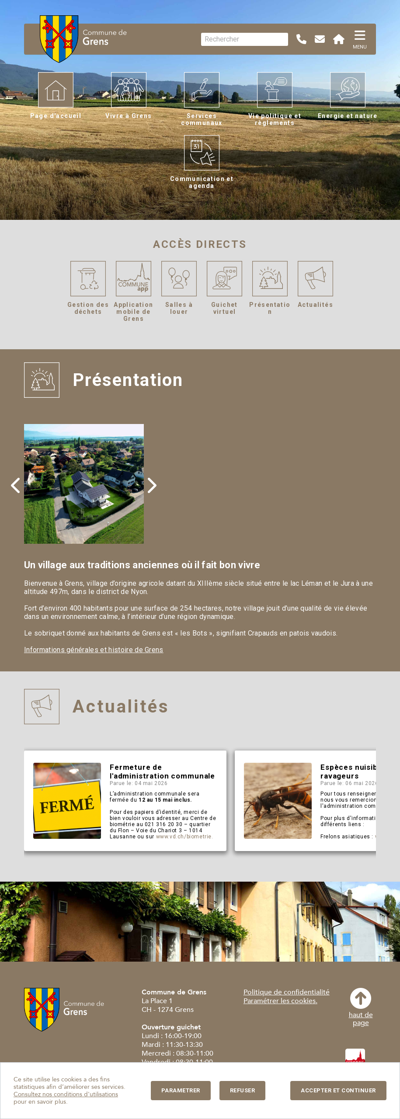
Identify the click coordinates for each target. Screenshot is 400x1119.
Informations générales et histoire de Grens (93, 650)
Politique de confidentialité (286, 992)
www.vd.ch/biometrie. (184, 837)
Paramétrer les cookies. (280, 1001)
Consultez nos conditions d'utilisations (66, 1094)
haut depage (361, 1007)
